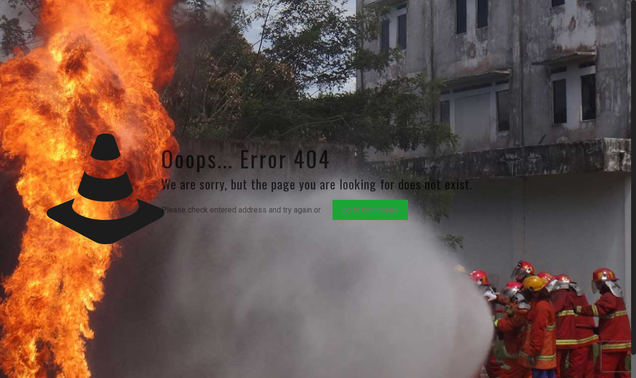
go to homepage (370, 210)
